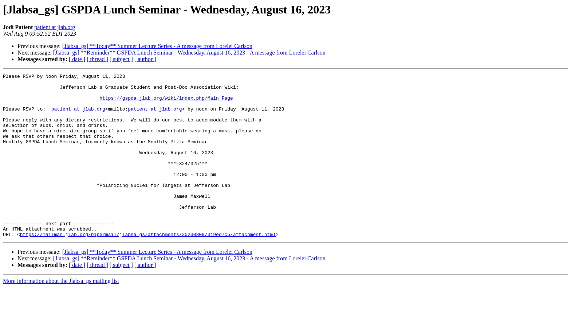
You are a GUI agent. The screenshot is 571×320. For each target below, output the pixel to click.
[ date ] (77, 59)
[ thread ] (97, 59)
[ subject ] (121, 59)
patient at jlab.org (54, 27)
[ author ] (145, 59)
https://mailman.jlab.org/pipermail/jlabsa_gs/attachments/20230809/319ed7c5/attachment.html (148, 267)
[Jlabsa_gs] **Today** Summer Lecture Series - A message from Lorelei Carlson (157, 46)
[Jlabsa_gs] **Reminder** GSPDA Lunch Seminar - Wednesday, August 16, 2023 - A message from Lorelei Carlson (189, 52)
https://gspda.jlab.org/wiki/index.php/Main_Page (166, 103)
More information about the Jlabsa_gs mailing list (61, 314)
